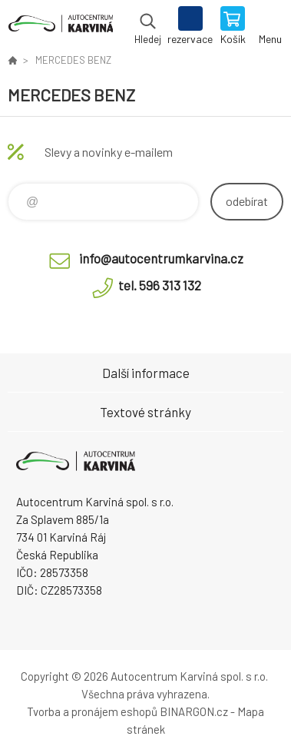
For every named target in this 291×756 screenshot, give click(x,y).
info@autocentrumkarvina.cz (161, 258)
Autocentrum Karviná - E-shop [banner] (60, 27)
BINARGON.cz (194, 711)
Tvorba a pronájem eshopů (92, 711)
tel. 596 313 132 (159, 285)
